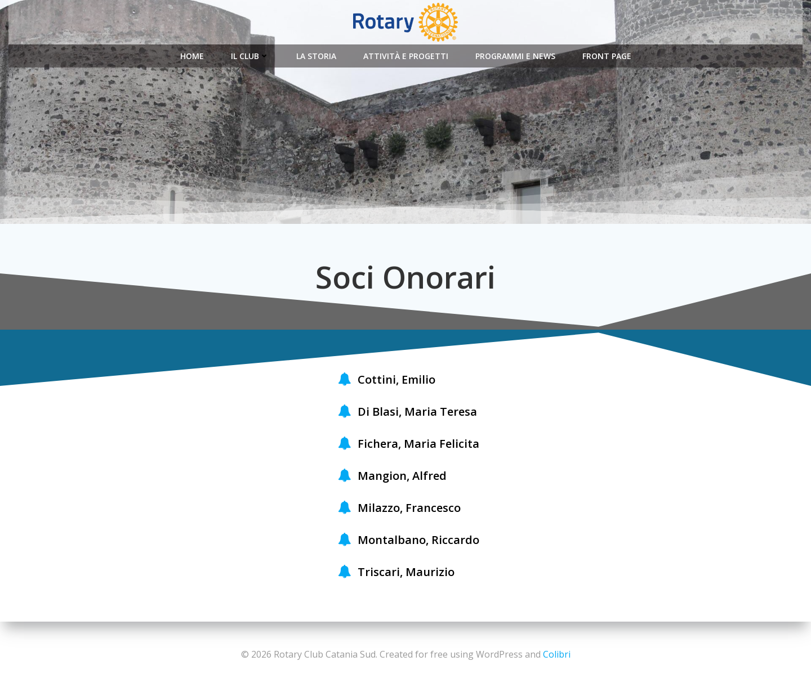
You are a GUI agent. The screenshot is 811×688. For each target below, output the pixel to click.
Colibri (557, 654)
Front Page (606, 56)
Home (192, 56)
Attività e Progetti (405, 56)
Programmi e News (515, 56)
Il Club (250, 56)
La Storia (316, 56)
